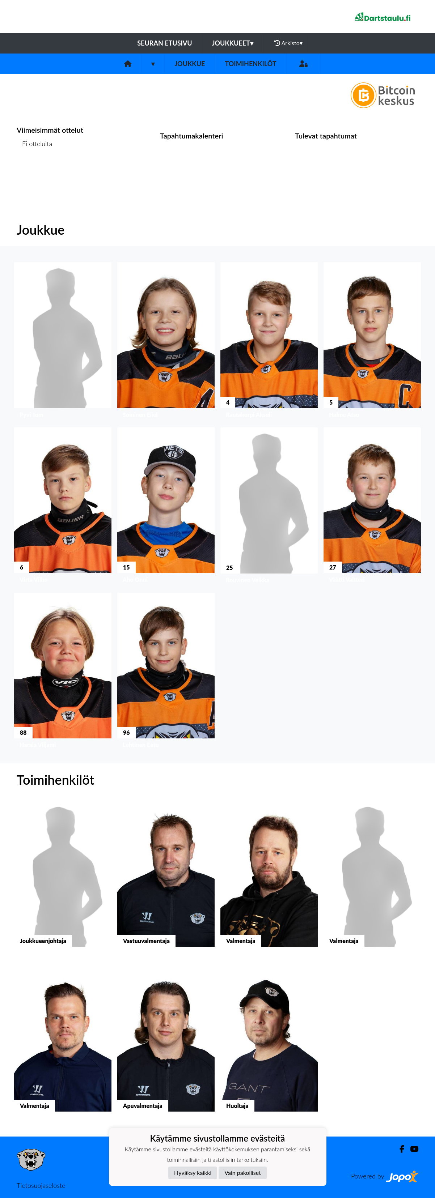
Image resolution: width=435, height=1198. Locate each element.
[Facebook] (399, 1149)
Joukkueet (232, 43)
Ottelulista (34, 171)
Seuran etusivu (164, 43)
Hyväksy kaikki (192, 1172)
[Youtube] (411, 1149)
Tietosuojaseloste (41, 1185)
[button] (62, 342)
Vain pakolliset (242, 1172)
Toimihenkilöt (250, 64)
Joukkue (189, 64)
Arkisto (288, 43)
